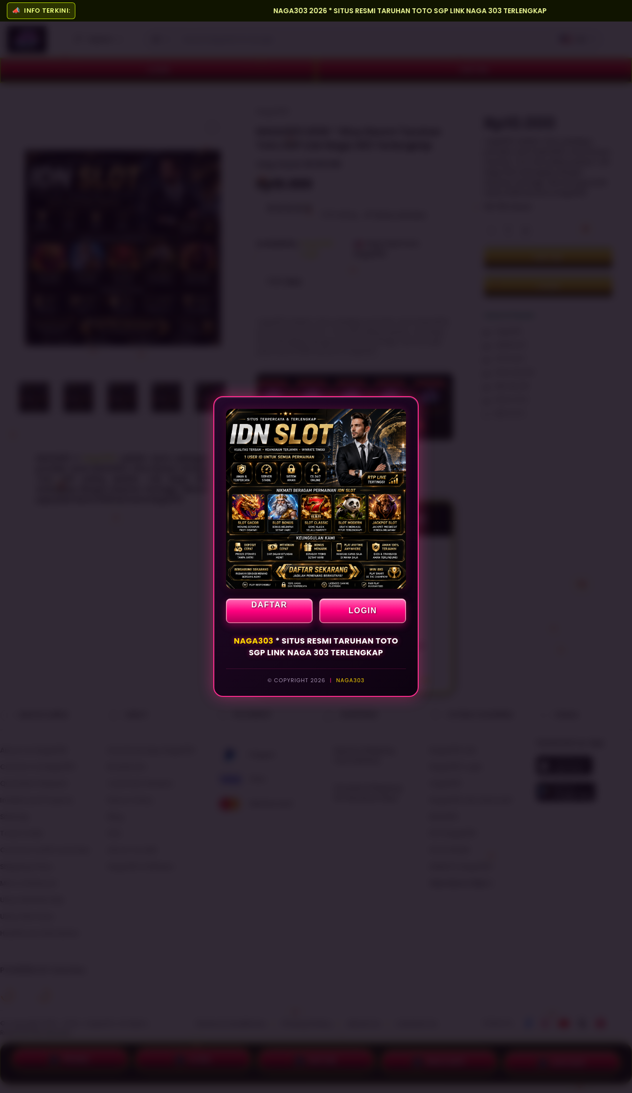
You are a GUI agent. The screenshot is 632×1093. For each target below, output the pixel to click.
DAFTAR (269, 605)
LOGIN (362, 610)
